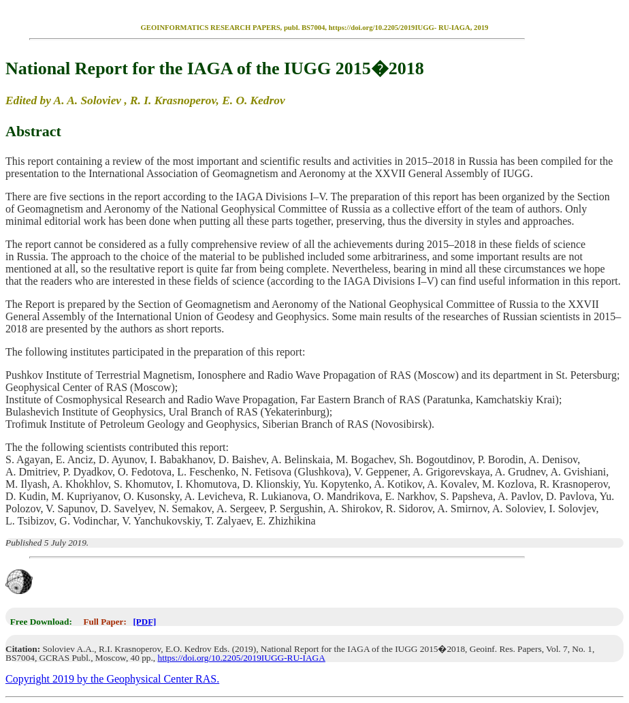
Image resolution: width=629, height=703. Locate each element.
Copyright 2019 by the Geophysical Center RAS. (112, 679)
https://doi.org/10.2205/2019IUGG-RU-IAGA (241, 658)
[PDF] (144, 621)
